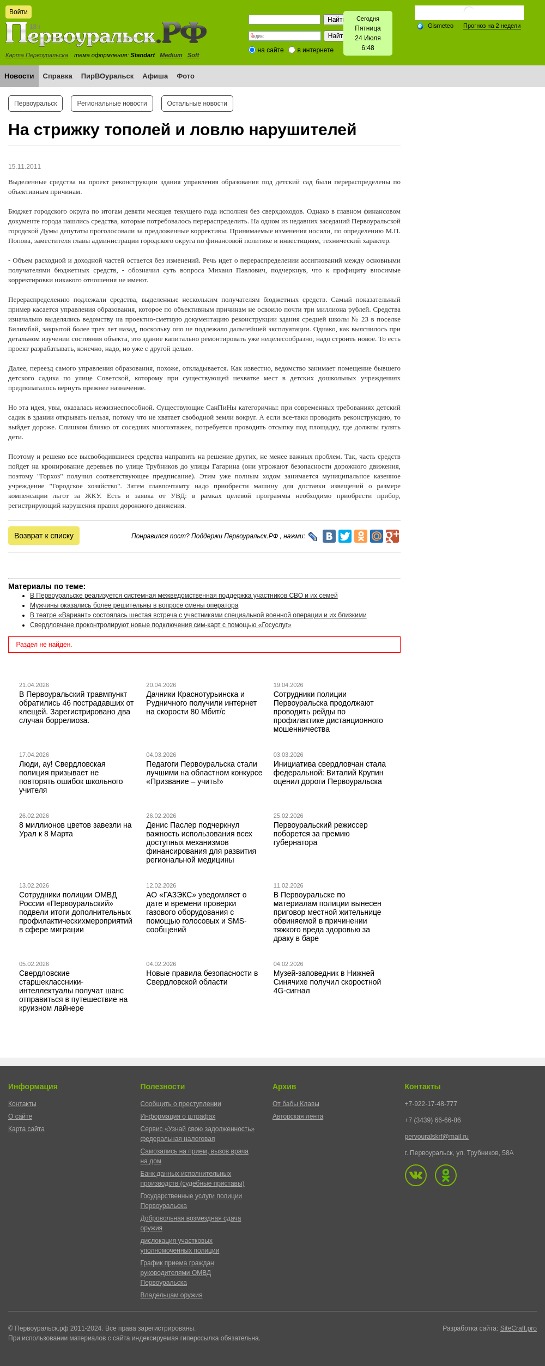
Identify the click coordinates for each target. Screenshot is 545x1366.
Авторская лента (297, 1116)
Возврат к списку (44, 535)
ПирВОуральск (107, 76)
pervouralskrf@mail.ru (437, 1136)
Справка (57, 76)
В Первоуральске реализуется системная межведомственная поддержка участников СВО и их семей (184, 595)
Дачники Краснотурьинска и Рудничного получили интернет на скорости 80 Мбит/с (201, 703)
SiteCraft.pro (518, 1328)
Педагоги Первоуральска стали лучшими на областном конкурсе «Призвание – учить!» (204, 773)
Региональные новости (112, 103)
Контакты (22, 1104)
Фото (186, 76)
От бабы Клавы (295, 1104)
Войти (18, 12)
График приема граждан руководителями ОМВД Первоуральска (177, 1272)
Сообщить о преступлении (181, 1104)
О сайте (20, 1116)
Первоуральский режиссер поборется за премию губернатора (321, 834)
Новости (19, 76)
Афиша (155, 76)
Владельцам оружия (172, 1295)
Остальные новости (197, 103)
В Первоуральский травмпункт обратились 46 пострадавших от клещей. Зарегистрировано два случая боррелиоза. (76, 707)
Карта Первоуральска (36, 55)
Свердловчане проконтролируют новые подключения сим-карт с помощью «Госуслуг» (161, 625)
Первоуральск (35, 103)
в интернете (315, 50)
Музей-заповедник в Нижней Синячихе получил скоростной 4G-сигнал (328, 982)
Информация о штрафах (178, 1116)
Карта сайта (26, 1129)
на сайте (271, 50)
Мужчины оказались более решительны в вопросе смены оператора (134, 605)
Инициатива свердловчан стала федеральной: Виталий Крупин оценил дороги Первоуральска (330, 773)
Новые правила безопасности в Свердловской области (202, 977)
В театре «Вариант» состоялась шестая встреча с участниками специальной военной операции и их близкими (198, 615)
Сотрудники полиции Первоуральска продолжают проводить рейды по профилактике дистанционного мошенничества (328, 711)
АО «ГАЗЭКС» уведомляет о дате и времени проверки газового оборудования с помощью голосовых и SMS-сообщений (196, 912)
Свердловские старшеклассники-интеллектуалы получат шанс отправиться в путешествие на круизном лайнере (73, 990)
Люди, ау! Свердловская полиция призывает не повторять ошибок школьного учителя (71, 777)
